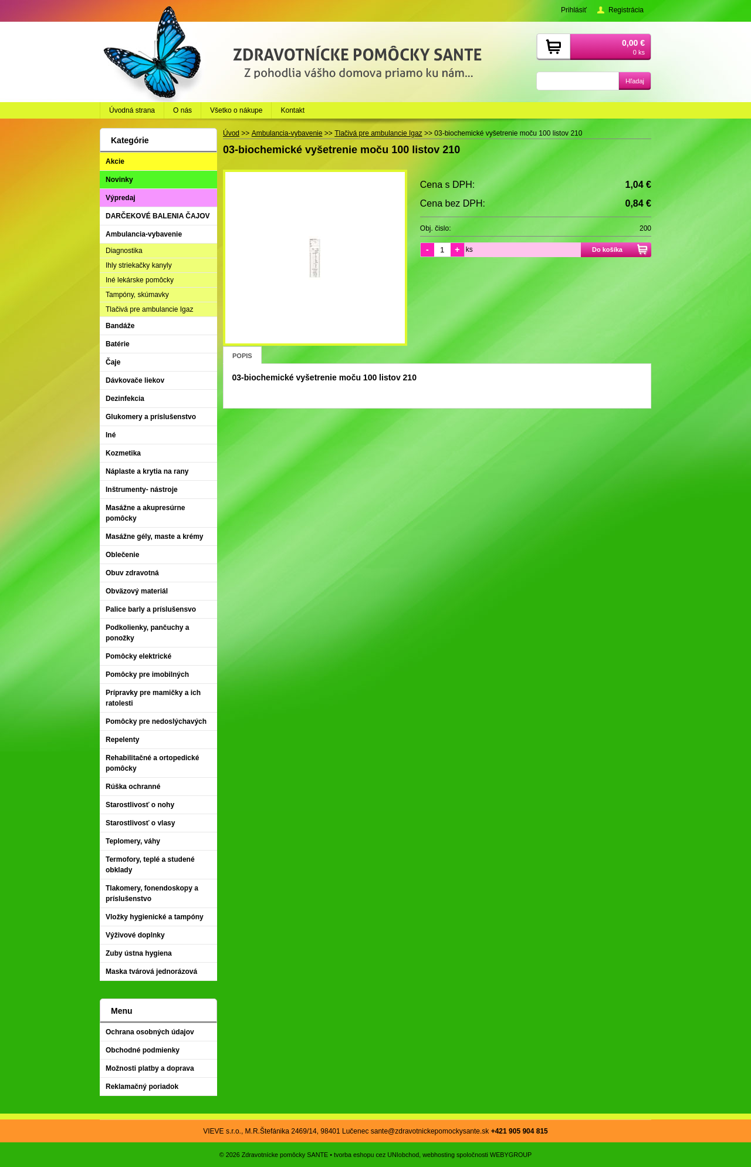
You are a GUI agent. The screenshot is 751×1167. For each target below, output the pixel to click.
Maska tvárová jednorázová (151, 971)
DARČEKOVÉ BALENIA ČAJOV (158, 216)
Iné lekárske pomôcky (140, 280)
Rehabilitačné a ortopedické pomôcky (152, 763)
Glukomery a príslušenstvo (151, 417)
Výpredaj (121, 198)
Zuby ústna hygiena (139, 953)
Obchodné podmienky (143, 1050)
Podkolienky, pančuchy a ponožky (148, 632)
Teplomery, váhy (133, 841)
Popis (242, 355)
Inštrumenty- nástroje (142, 489)
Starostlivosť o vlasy (140, 823)
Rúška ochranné (133, 787)
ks (469, 249)
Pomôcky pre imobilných (147, 674)
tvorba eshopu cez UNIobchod (376, 1154)
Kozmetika (123, 453)
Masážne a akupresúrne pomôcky (145, 513)
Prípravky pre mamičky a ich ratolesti (153, 698)
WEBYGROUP (511, 1154)
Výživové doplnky (135, 935)
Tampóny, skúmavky (137, 295)
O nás (182, 110)
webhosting (438, 1154)
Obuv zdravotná (132, 573)
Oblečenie (122, 555)
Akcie (115, 161)
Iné (111, 435)
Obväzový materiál (137, 591)
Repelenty (122, 740)
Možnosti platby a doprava (150, 1068)
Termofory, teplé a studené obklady (150, 864)
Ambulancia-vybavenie (144, 234)
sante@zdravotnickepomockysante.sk (430, 1131)
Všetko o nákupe (236, 110)
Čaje (113, 362)
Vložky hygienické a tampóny (155, 917)
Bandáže (120, 326)
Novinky (119, 180)
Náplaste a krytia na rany (147, 471)
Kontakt (292, 110)
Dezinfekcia (125, 398)
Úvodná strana (132, 110)
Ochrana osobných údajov (150, 1032)
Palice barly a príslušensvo (151, 609)
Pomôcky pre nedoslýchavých (156, 721)
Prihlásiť (574, 10)
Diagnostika (124, 251)
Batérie (118, 344)
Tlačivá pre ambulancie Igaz (149, 309)
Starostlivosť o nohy (140, 805)
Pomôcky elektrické (138, 656)
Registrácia (626, 10)
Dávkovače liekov (135, 380)
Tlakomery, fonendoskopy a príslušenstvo (152, 893)
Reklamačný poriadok (142, 1086)
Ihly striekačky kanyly (139, 265)
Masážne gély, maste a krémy (155, 536)
